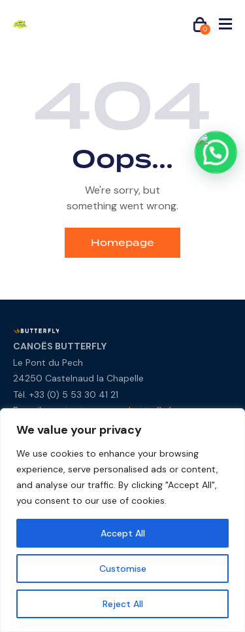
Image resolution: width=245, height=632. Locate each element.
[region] (122, 520)
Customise (122, 568)
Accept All (123, 533)
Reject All (123, 604)
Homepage (122, 242)
